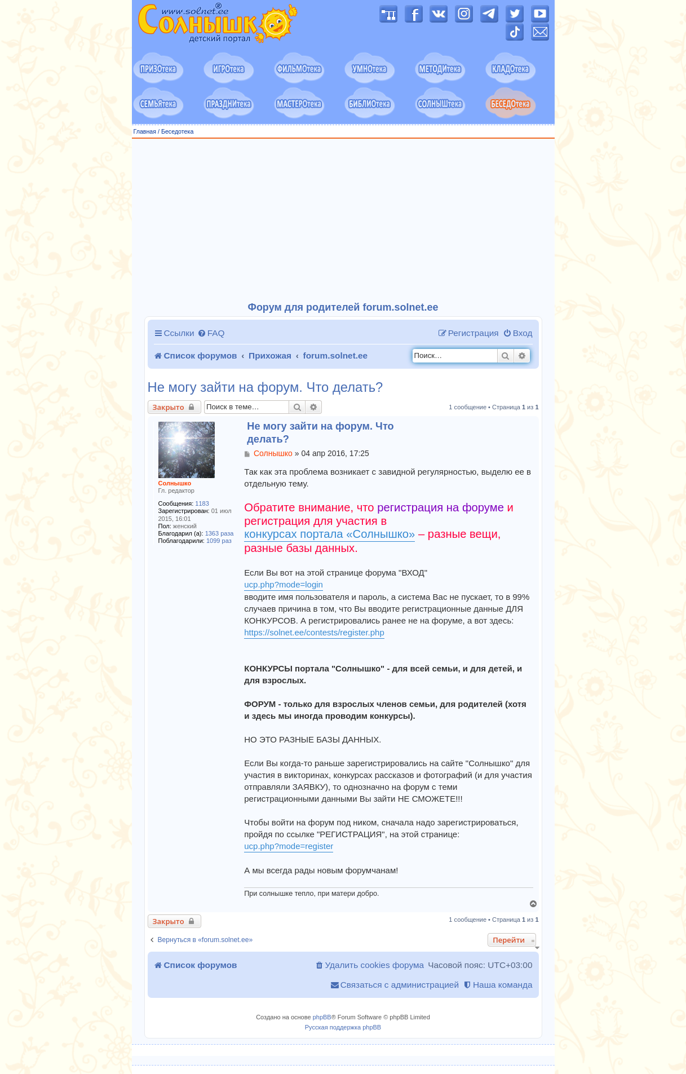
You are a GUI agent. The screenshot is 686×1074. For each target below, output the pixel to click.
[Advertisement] (343, 220)
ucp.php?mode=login (283, 584)
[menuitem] (211, 333)
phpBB (322, 1017)
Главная (145, 131)
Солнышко (175, 483)
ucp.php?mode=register (288, 846)
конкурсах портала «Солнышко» (329, 534)
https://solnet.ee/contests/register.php (314, 632)
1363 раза (219, 533)
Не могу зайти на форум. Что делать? (265, 387)
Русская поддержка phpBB (343, 1027)
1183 (202, 503)
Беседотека (177, 131)
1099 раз (219, 540)
